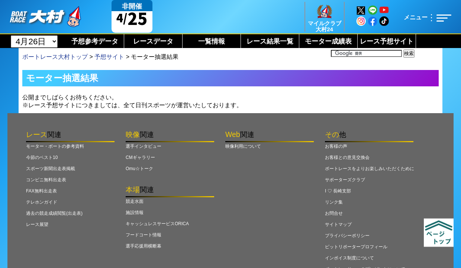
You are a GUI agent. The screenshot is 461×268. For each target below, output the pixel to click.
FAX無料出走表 (41, 191)
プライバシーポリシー (347, 235)
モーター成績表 (328, 41)
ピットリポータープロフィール (356, 246)
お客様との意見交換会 (347, 157)
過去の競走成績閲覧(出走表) (54, 213)
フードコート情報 (143, 234)
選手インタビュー (143, 146)
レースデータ (153, 41)
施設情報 (135, 212)
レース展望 (37, 224)
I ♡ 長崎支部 (338, 191)
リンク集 (334, 202)
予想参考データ (94, 41)
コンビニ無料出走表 (46, 179)
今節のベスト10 (42, 157)
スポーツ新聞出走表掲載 (50, 168)
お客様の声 (336, 146)
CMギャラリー (140, 157)
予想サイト (109, 57)
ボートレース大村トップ (55, 57)
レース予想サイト (386, 41)
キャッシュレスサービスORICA (157, 223)
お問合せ (334, 213)
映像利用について (243, 146)
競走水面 (135, 201)
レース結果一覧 (269, 41)
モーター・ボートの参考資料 (55, 146)
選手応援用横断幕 (143, 246)
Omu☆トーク (139, 168)
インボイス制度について (349, 258)
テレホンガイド (41, 202)
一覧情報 (211, 41)
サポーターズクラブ (345, 179)
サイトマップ (338, 224)
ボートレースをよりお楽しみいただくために (369, 168)
